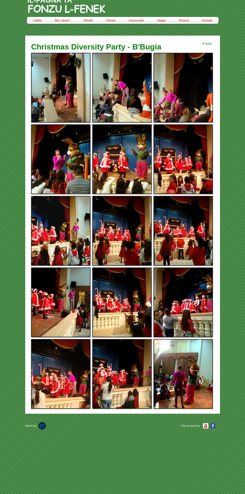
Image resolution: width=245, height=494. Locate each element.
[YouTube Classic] (205, 426)
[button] (60, 87)
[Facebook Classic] (213, 426)
